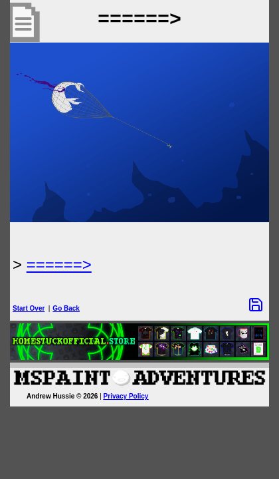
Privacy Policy (126, 396)
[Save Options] (256, 305)
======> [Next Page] (59, 264)
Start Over (29, 308)
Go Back (66, 308)
